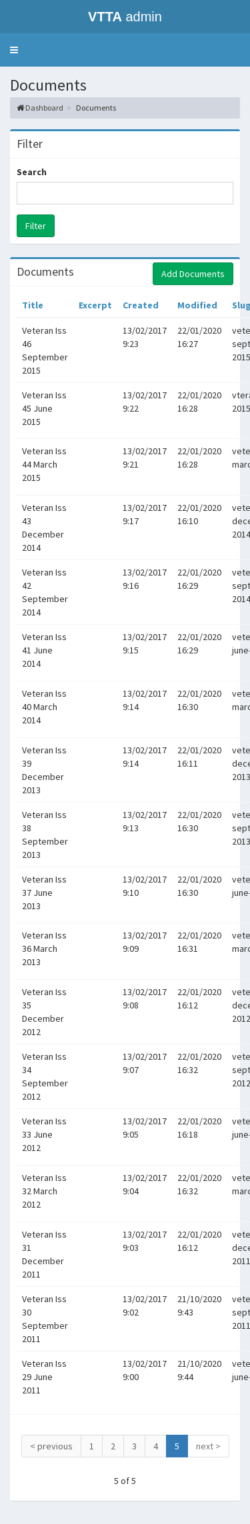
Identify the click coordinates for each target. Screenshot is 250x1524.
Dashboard (44, 108)
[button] (14, 50)
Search (32, 172)
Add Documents (193, 274)
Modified (197, 305)
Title (32, 305)
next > (208, 1446)
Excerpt (95, 305)
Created (141, 305)
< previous (51, 1446)
